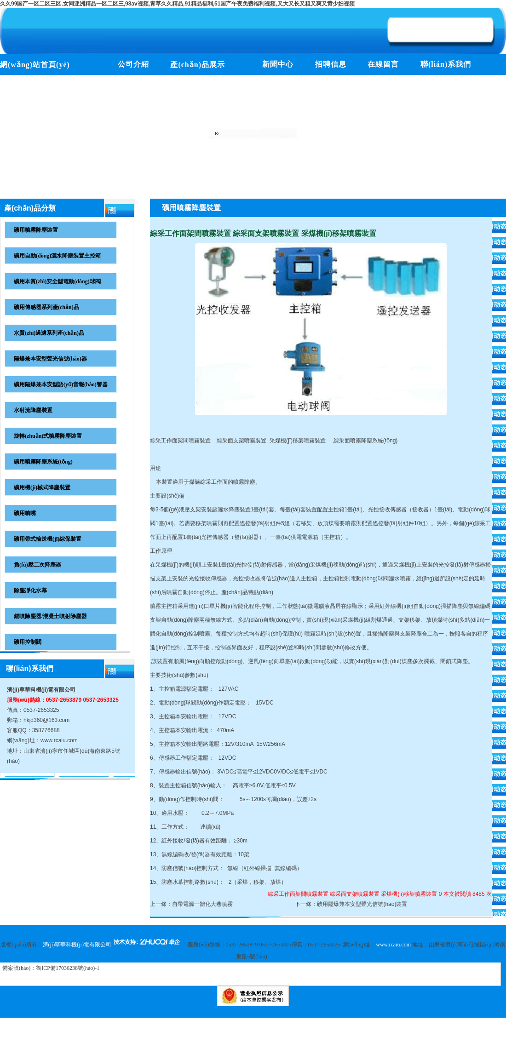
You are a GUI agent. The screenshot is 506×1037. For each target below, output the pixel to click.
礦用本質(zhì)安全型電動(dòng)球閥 (57, 281)
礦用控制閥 (27, 642)
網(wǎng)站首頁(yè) (35, 65)
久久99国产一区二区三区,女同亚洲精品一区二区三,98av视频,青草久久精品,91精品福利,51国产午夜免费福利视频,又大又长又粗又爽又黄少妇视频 (177, 3)
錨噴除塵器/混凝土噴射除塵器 (50, 616)
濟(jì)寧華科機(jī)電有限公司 (41, 690)
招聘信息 (330, 64)
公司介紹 (133, 64)
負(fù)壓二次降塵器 (37, 564)
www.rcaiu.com (59, 740)
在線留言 (383, 64)
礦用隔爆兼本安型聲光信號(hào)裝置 (362, 904)
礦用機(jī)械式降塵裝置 (42, 487)
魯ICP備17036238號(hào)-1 (67, 968)
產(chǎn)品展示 (197, 65)
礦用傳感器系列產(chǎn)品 (46, 307)
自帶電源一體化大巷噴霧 (202, 904)
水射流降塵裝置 (33, 410)
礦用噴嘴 (25, 513)
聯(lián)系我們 (445, 64)
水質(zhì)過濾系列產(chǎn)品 (49, 333)
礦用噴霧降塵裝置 (36, 230)
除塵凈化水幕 (30, 590)
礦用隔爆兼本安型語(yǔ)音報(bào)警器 (61, 384)
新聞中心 (277, 64)
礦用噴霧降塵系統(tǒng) (43, 461)
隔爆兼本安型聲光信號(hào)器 (50, 358)
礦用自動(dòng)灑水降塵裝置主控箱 (57, 255)
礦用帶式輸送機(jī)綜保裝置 (47, 539)
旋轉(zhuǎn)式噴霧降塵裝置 (48, 436)
